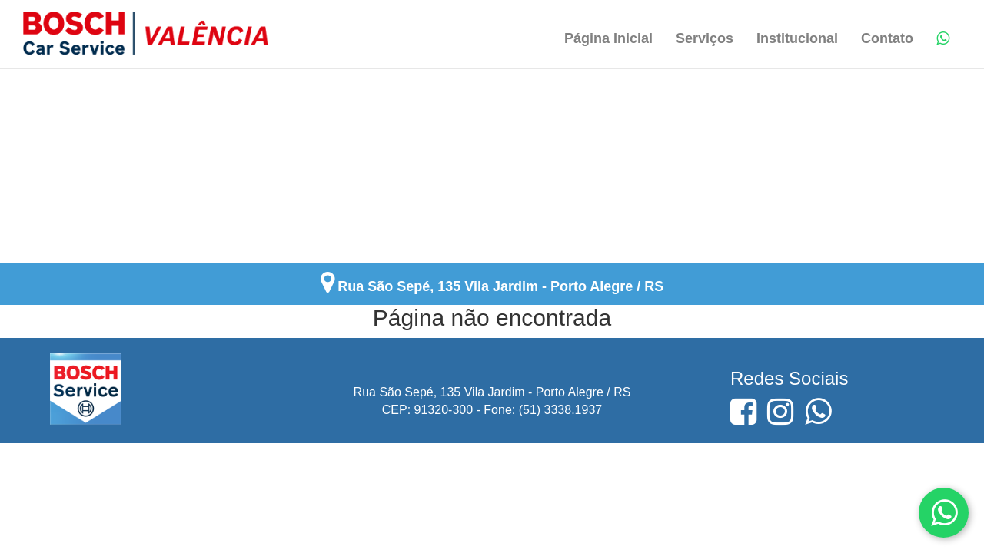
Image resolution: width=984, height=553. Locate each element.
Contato (887, 38)
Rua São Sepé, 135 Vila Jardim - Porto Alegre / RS (500, 286)
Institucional (797, 38)
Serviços (704, 38)
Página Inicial (608, 38)
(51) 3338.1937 (561, 409)
